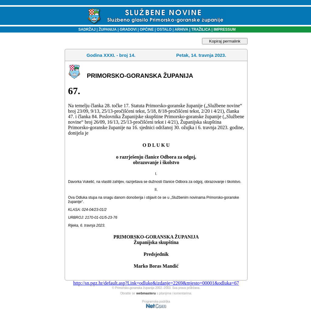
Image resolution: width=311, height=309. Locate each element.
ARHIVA (181, 29)
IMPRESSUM (225, 29)
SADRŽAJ (85, 29)
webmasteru (146, 293)
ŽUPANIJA (108, 29)
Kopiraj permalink (225, 41)
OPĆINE (147, 29)
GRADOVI (128, 29)
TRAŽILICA (200, 29)
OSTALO (164, 29)
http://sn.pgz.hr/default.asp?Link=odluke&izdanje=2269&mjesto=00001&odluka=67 (156, 283)
